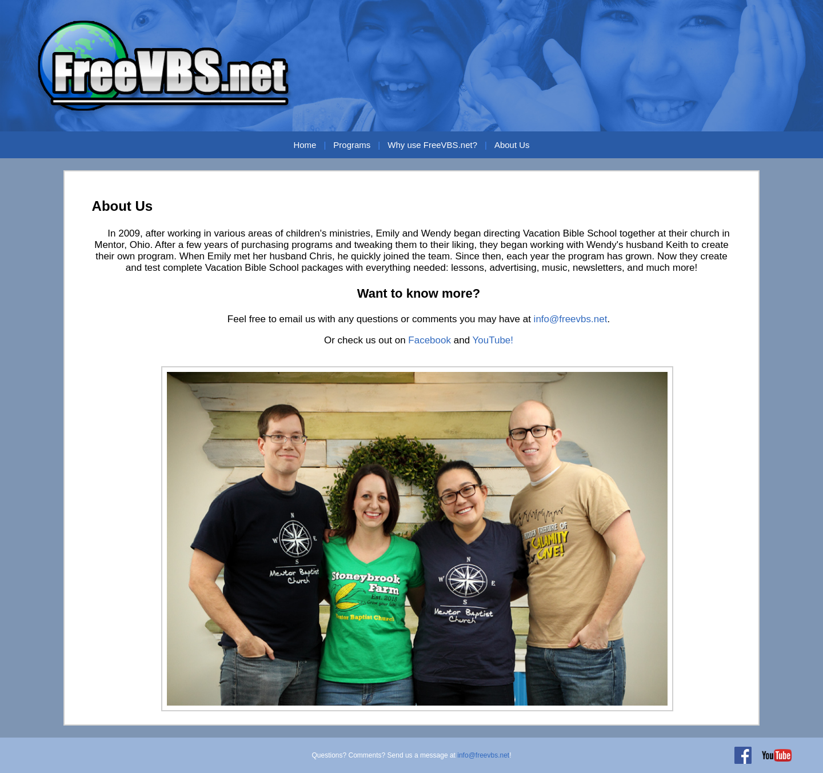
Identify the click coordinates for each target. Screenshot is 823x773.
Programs (351, 145)
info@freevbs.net (571, 319)
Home (304, 145)
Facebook (429, 340)
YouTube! (493, 340)
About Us (512, 145)
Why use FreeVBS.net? (432, 145)
